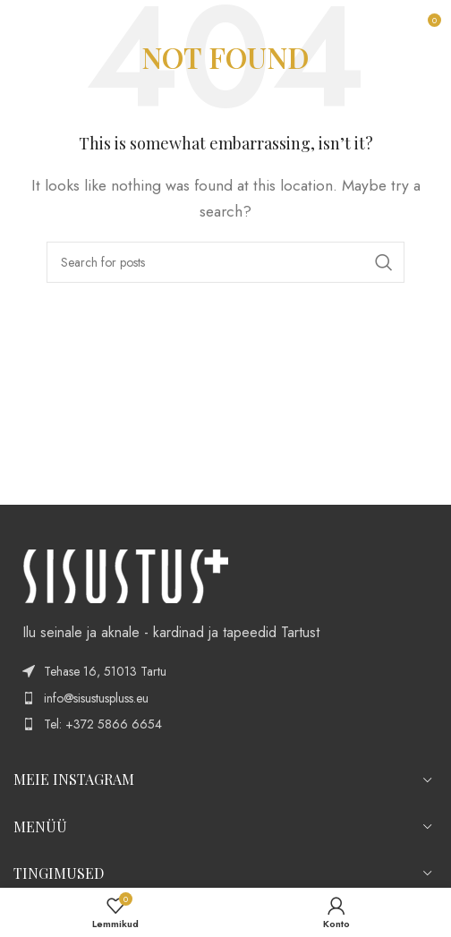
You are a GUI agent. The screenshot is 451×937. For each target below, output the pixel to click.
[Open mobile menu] (22, 27)
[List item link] (225, 698)
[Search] (225, 262)
